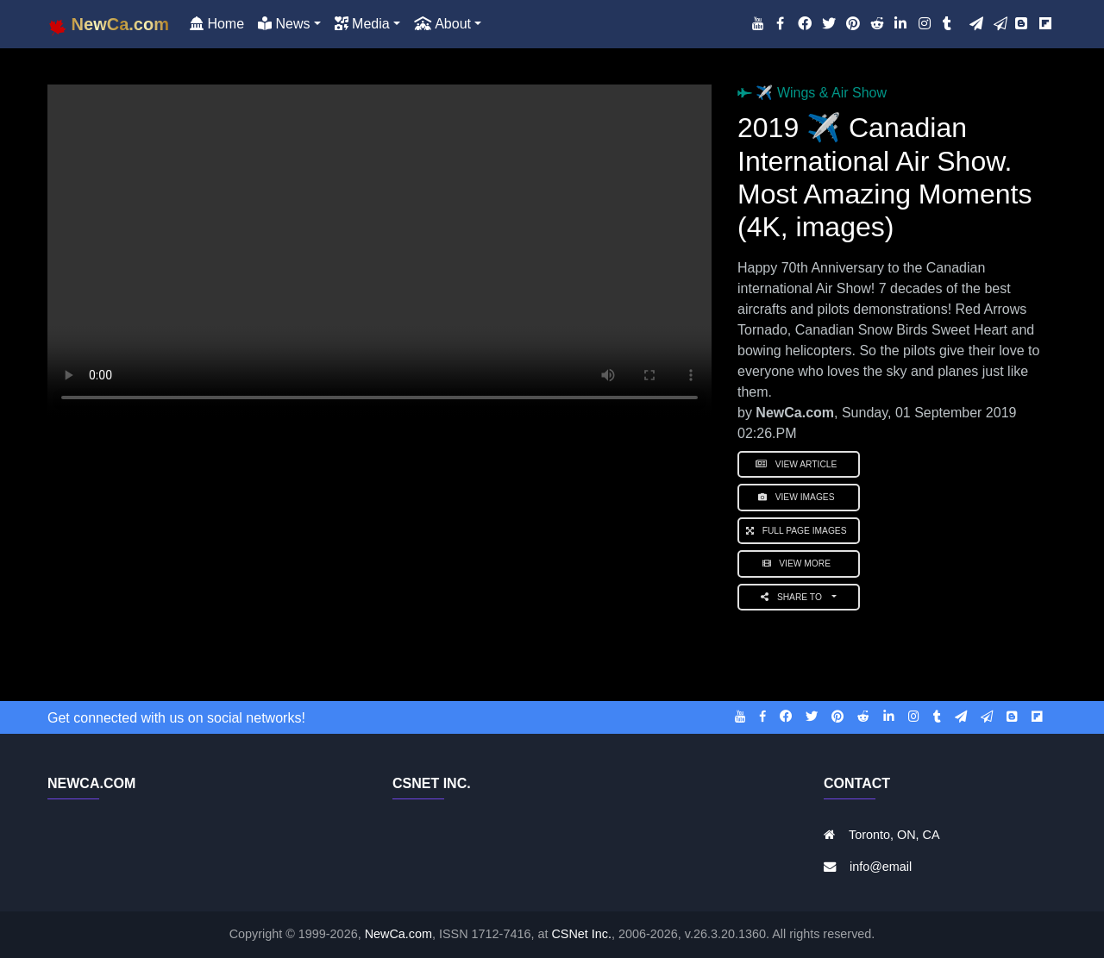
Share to (795, 597)
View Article (799, 464)
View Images (798, 497)
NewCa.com (398, 934)
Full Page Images (798, 530)
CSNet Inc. (581, 934)
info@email (881, 866)
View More (799, 563)
